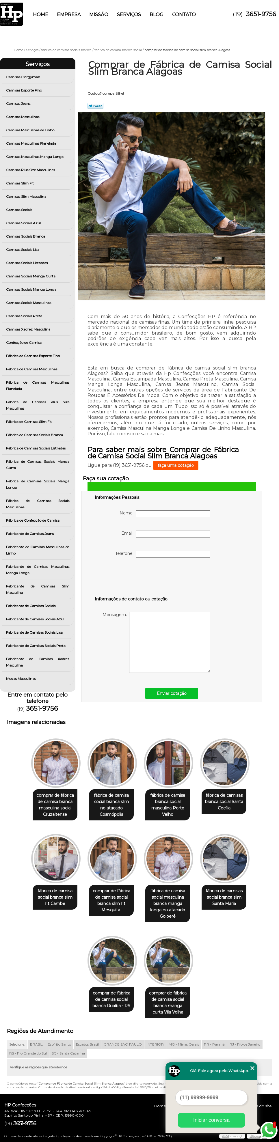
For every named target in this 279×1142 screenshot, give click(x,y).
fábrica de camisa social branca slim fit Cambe (51, 899)
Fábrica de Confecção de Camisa (33, 520)
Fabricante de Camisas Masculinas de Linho (37, 550)
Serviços (129, 14)
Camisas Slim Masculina (26, 196)
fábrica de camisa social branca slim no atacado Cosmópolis (110, 802)
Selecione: (17, 1040)
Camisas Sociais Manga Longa (31, 289)
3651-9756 (261, 14)
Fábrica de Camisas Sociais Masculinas (37, 504)
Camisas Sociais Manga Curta (31, 276)
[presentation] (131, 578)
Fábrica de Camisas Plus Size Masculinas (37, 405)
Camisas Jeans (18, 103)
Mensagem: (156, 642)
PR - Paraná (214, 1040)
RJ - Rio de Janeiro (245, 1040)
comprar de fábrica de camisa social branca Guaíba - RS (110, 996)
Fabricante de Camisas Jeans (30, 533)
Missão (98, 14)
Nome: (165, 513)
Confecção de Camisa (24, 342)
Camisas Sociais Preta (24, 316)
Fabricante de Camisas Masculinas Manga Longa (37, 569)
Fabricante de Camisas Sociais (31, 606)
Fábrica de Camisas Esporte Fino (33, 356)
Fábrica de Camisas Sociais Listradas (36, 448)
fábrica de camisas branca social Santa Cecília (228, 802)
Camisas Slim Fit (20, 183)
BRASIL (36, 1040)
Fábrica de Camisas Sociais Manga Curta (37, 464)
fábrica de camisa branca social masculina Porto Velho (168, 806)
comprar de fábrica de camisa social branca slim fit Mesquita (110, 902)
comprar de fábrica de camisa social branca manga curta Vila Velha (169, 999)
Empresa (69, 14)
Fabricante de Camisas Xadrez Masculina (37, 662)
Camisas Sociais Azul (24, 223)
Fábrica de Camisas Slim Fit (29, 421)
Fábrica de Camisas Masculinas (32, 369)
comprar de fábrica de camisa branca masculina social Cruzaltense (51, 806)
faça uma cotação (176, 465)
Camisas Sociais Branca (26, 236)
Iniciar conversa (211, 1120)
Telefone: (162, 554)
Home (40, 14)
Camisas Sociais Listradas (27, 263)
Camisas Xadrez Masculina (28, 329)
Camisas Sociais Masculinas (29, 303)
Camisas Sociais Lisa (23, 249)
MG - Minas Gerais (184, 1040)
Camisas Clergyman (23, 77)
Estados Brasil (87, 1040)
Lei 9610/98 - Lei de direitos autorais (160, 1083)
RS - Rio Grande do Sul (28, 1049)
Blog (156, 14)
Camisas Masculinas (23, 117)
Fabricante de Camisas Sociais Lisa (35, 632)
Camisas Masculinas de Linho (30, 130)
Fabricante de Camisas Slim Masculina (37, 589)
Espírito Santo (59, 1040)
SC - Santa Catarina (68, 1049)
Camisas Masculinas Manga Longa (35, 156)
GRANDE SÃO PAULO (123, 1040)
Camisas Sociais (19, 210)
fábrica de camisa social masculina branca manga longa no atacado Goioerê (168, 902)
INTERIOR (155, 1040)
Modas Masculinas (21, 678)
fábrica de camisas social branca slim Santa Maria (227, 899)
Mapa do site (260, 1102)
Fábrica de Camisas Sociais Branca (35, 435)
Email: (165, 534)
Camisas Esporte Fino (24, 90)
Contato (184, 14)
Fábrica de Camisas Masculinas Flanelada (37, 385)
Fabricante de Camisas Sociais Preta (36, 645)
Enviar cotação (172, 693)
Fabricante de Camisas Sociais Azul (35, 619)
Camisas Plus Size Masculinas (31, 170)
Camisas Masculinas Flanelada (31, 143)
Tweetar (95, 106)
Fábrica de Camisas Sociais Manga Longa (37, 484)
